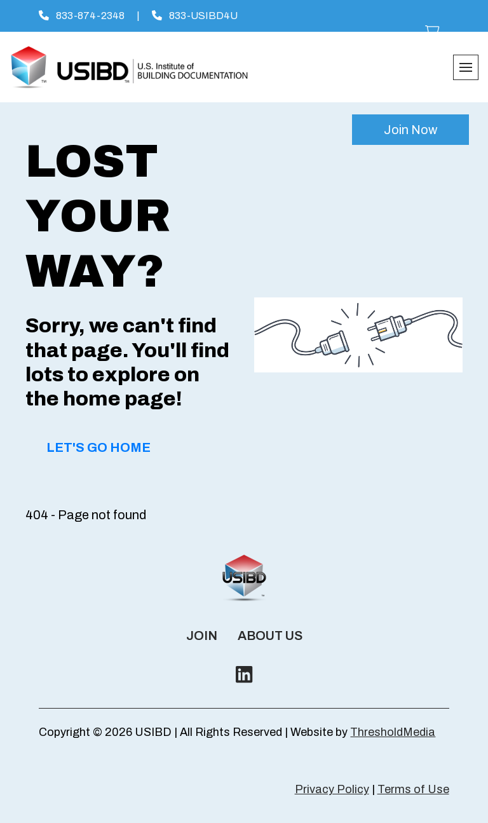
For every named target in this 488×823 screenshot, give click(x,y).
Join (201, 636)
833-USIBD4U (195, 15)
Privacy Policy (332, 789)
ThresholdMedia (392, 732)
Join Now (410, 130)
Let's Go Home (98, 447)
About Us (270, 636)
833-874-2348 (82, 15)
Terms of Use (413, 789)
